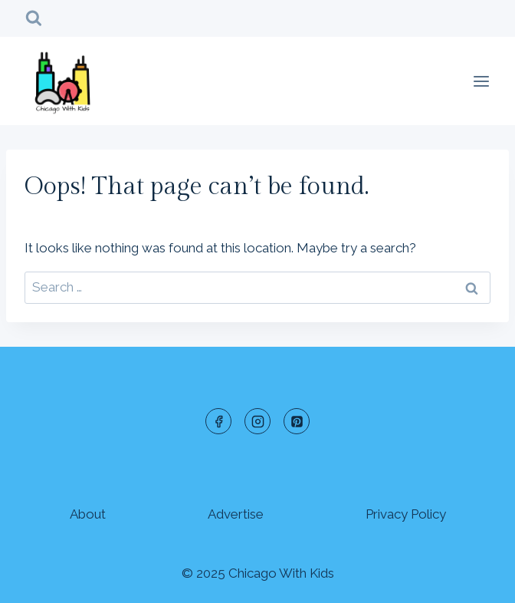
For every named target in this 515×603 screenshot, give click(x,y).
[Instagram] (257, 421)
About (88, 514)
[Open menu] (481, 81)
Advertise (236, 514)
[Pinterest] (297, 421)
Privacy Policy (406, 514)
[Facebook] (218, 421)
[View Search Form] (33, 18)
